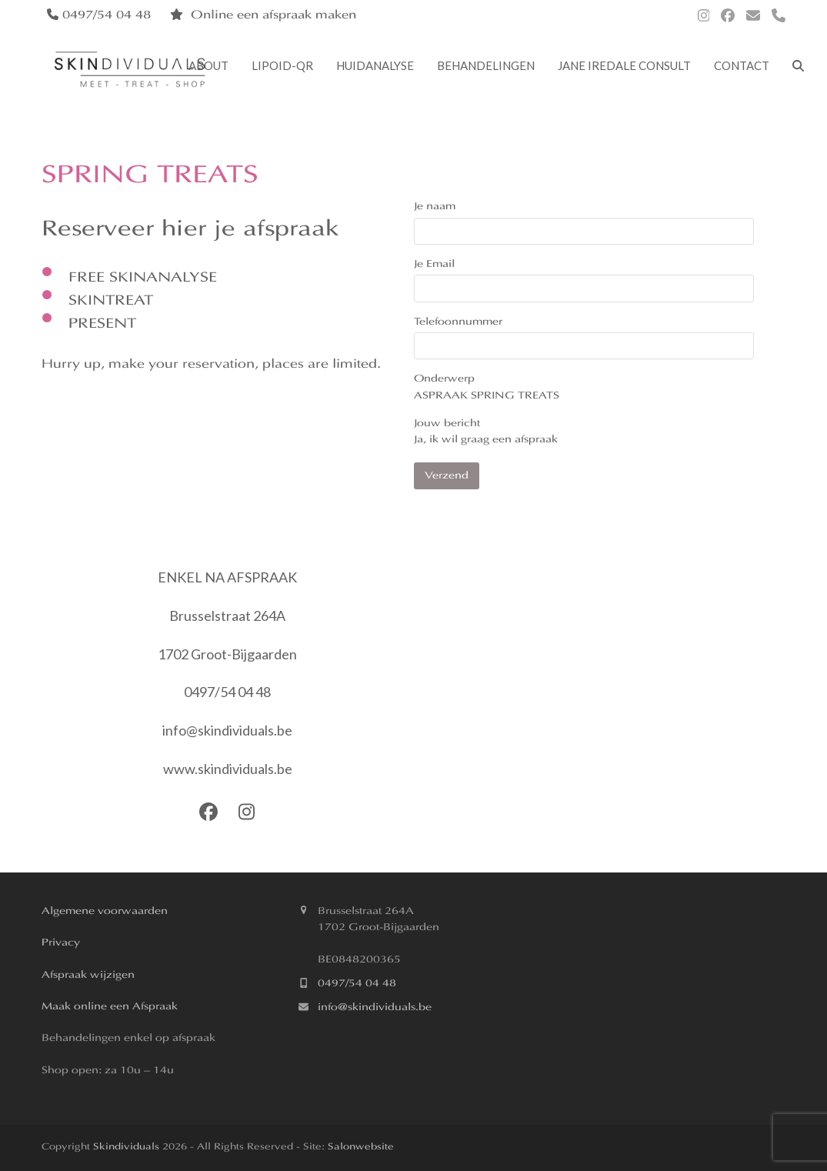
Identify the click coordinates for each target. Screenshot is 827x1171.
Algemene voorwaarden (105, 911)
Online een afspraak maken (273, 16)
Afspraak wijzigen (88, 975)
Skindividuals (126, 1147)
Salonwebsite (359, 1147)
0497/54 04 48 (357, 984)
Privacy (61, 943)
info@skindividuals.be (375, 1008)
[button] (798, 67)
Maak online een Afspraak (110, 1007)
